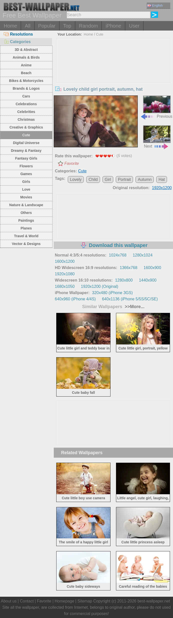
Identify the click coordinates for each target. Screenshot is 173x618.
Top (67, 26)
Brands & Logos (26, 88)
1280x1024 (142, 255)
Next (157, 136)
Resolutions (18, 34)
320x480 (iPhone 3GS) (112, 293)
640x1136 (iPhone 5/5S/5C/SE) (130, 299)
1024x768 (117, 255)
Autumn (145, 179)
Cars (26, 96)
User (134, 26)
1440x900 (147, 280)
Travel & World (26, 236)
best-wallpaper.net (154, 601)
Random (88, 26)
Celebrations (26, 104)
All (27, 26)
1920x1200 (162, 188)
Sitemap (85, 601)
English (155, 5)
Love (26, 189)
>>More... (134, 306)
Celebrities (26, 112)
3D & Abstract (26, 50)
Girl (108, 179)
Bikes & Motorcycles (26, 81)
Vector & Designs (26, 244)
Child (93, 179)
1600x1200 (64, 261)
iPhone (113, 26)
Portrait (124, 179)
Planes (26, 228)
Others (26, 213)
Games (26, 174)
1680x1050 (64, 286)
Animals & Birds (26, 57)
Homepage (64, 601)
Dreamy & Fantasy (26, 151)
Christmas (26, 119)
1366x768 (128, 268)
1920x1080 (64, 274)
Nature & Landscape (26, 205)
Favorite (71, 163)
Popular (47, 26)
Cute (26, 135)
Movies (26, 197)
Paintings (26, 220)
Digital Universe (26, 143)
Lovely (76, 179)
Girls (26, 182)
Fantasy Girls (26, 158)
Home (10, 26)
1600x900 (152, 268)
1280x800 (123, 280)
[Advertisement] (113, 76)
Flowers (26, 166)
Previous (156, 106)
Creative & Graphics (26, 127)
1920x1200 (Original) (99, 286)
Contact (27, 601)
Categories (17, 42)
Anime (26, 65)
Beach (26, 73)
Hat (161, 179)
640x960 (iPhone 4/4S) (75, 299)
